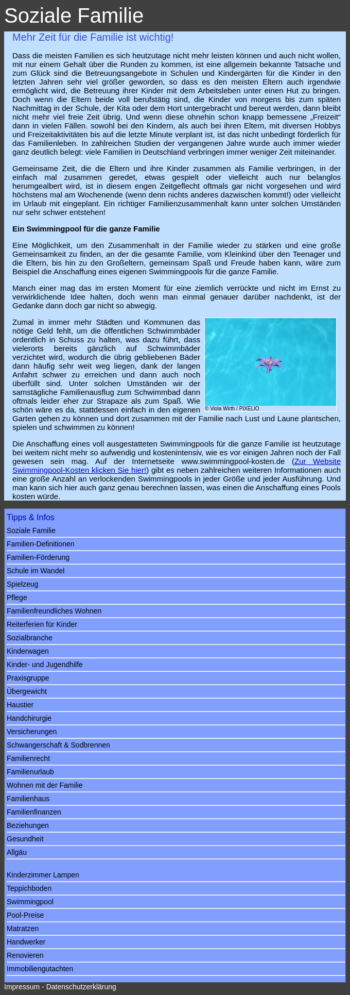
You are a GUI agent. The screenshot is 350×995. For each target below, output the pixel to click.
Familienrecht (28, 758)
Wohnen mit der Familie (45, 785)
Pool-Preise (25, 915)
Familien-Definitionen (41, 544)
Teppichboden (29, 888)
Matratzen (23, 928)
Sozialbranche (29, 638)
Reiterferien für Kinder (42, 624)
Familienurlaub (30, 772)
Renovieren (25, 955)
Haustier (20, 705)
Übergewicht (27, 691)
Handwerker (26, 942)
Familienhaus (28, 798)
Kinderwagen (28, 651)
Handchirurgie (29, 718)
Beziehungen (28, 825)
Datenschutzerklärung (81, 987)
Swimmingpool (30, 902)
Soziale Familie (31, 530)
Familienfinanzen (34, 812)
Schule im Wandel (35, 571)
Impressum (22, 987)
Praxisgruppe (28, 678)
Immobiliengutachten (40, 969)
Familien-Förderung (38, 557)
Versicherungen (32, 731)
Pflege (17, 597)
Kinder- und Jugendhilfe (45, 664)
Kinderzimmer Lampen (43, 875)
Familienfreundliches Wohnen (54, 611)
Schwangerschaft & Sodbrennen (58, 745)
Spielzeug (23, 584)
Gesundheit (25, 839)
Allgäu (17, 852)
